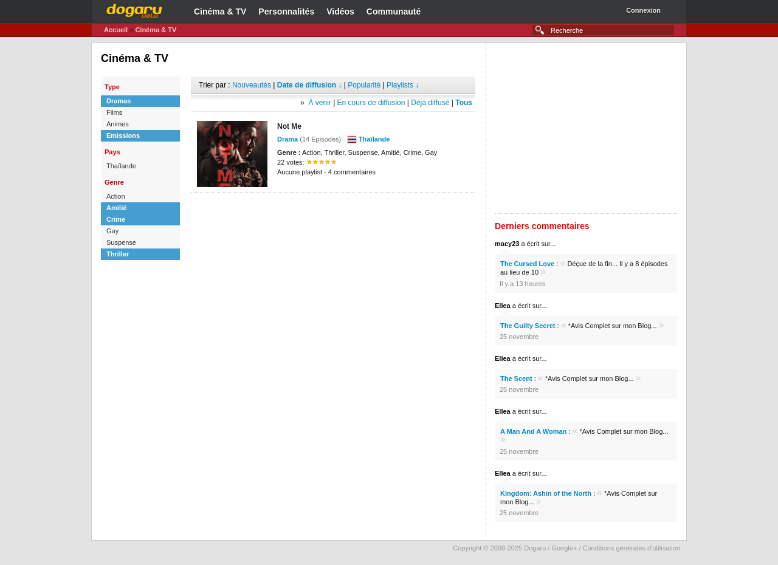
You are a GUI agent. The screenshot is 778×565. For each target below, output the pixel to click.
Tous (463, 102)
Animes (117, 124)
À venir (319, 102)
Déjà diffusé (430, 102)
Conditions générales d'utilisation (631, 548)
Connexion (643, 10)
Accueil (116, 29)
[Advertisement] (333, 211)
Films (114, 112)
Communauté (394, 11)
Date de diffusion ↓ (309, 85)
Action (115, 196)
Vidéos (340, 11)
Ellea (503, 305)
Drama (287, 139)
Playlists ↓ (403, 85)
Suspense (121, 242)
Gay (112, 231)
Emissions (123, 135)
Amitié (116, 207)
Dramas (118, 100)
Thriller (117, 254)
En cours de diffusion (371, 102)
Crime (115, 219)
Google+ (564, 548)
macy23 (507, 243)
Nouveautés (251, 85)
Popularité (364, 85)
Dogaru (134, 9)
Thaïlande (121, 166)
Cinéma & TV (220, 11)
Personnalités (286, 11)
